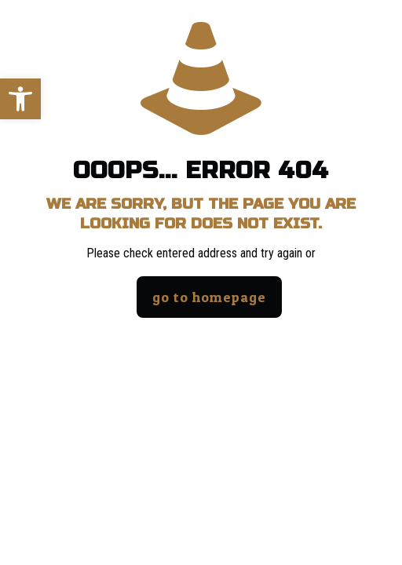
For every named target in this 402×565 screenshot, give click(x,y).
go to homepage (209, 297)
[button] (20, 98)
